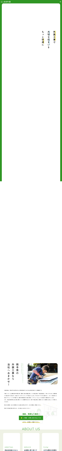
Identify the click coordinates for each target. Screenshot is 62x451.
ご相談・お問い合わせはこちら (32, 418)
